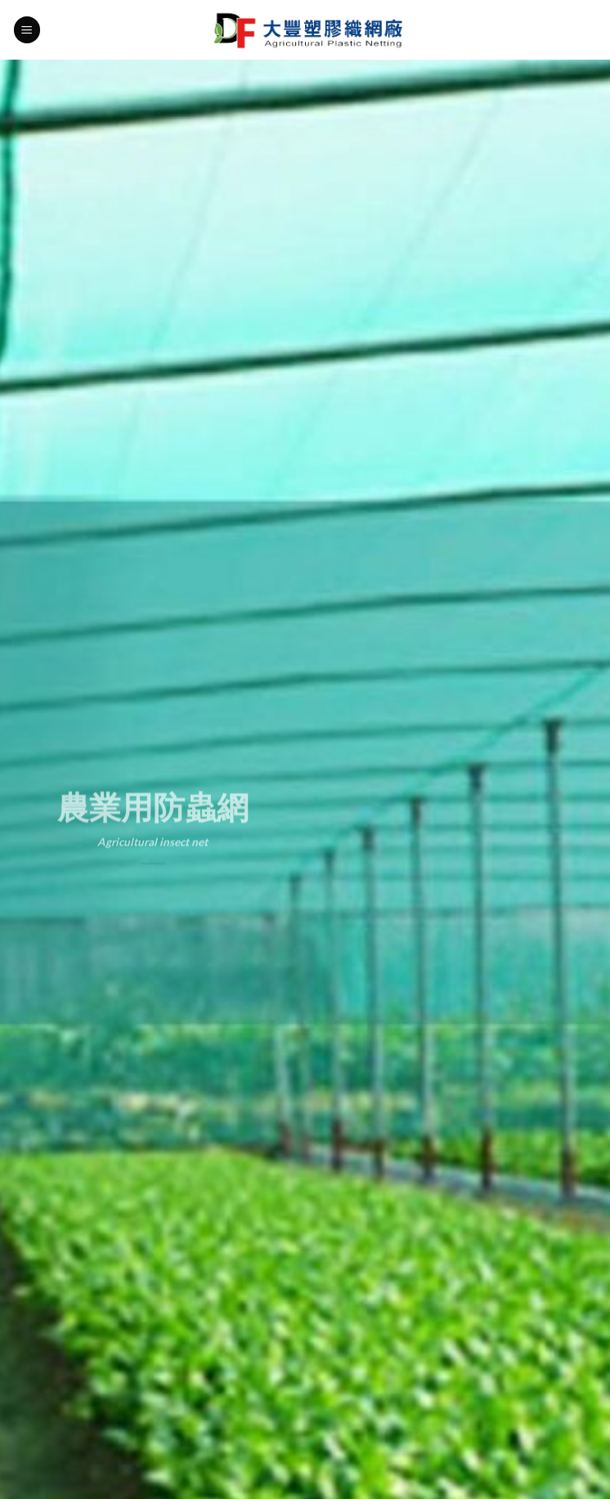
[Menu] (27, 29)
